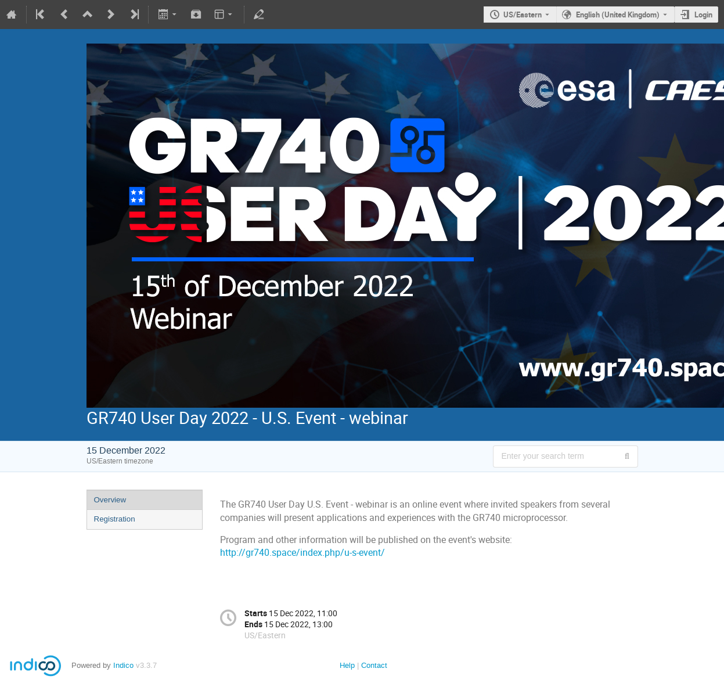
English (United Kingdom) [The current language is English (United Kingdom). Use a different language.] (618, 14)
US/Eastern (522, 14)
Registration (114, 519)
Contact (374, 665)
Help (347, 665)
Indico (123, 665)
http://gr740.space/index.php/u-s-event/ (302, 553)
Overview (110, 499)
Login (703, 14)
